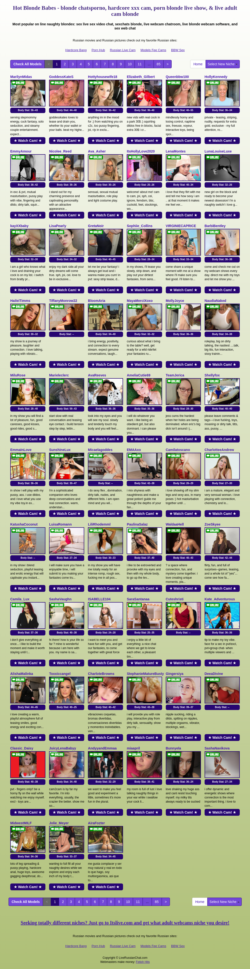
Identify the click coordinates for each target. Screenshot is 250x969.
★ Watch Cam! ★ (28, 141)
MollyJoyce (175, 301)
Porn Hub (98, 50)
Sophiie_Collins (139, 226)
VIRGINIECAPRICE (181, 226)
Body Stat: (28, 110)
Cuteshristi (175, 599)
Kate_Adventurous (220, 599)
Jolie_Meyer (59, 823)
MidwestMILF (21, 823)
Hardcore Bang (76, 50)
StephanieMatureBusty (145, 674)
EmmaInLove (20, 450)
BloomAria (96, 301)
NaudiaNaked (215, 301)
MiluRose (17, 375)
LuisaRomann (60, 524)
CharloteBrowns (101, 674)
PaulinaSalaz (137, 524)
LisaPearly (57, 226)
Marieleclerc (59, 375)
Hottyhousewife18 (102, 77)
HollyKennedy (216, 77)
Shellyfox (212, 375)
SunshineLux (60, 450)
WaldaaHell (175, 524)
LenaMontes (176, 151)
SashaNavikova (217, 748)
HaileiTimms (20, 301)
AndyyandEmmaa (102, 748)
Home (197, 64)
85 (159, 64)
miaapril (133, 748)
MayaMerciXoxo (140, 301)
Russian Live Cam (123, 50)
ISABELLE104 (99, 599)
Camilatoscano (178, 450)
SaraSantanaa (138, 599)
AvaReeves (97, 375)
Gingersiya (174, 674)
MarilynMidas (21, 77)
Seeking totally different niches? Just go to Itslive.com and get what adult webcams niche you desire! (125, 922)
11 (140, 64)
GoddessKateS (61, 77)
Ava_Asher (97, 151)
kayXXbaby (19, 226)
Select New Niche (223, 64)
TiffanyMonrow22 (63, 301)
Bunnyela (173, 748)
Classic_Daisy (21, 748)
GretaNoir (96, 226)
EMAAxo (134, 450)
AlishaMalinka (21, 674)
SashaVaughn (60, 599)
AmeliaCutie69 (138, 375)
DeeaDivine (214, 674)
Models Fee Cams (153, 50)
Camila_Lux (20, 599)
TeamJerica (175, 375)
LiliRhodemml (99, 524)
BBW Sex (178, 50)
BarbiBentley (215, 226)
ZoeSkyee (212, 524)
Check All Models (27, 64)
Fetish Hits (143, 962)
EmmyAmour (20, 151)
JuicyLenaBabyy (62, 748)
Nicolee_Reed (60, 151)
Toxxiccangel (60, 674)
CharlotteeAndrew (219, 450)
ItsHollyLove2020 (141, 151)
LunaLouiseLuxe (218, 151)
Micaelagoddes (100, 450)
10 (130, 64)
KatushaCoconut (24, 524)
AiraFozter (96, 823)
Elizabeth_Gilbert (141, 77)
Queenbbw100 (177, 77)
